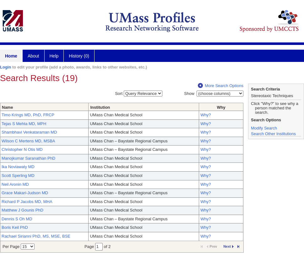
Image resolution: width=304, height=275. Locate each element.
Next (228, 246)
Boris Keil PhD (15, 227)
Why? (205, 115)
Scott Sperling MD (18, 175)
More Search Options (220, 85)
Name (7, 107)
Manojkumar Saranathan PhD (28, 158)
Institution (100, 107)
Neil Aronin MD (15, 184)
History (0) (79, 55)
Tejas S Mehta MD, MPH (24, 123)
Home (11, 55)
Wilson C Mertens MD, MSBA (28, 141)
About (33, 55)
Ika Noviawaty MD (18, 166)
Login (5, 67)
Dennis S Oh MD (17, 219)
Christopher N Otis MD (22, 149)
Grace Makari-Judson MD (25, 192)
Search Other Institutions (273, 133)
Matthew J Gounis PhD (22, 210)
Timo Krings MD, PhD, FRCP (28, 115)
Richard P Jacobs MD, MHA (27, 201)
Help (54, 55)
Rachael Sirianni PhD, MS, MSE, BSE (36, 236)
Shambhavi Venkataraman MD (29, 132)
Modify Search (264, 128)
